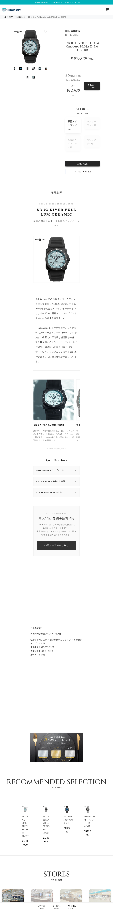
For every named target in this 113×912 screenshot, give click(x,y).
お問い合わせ (82, 164)
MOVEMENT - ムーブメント (56, 470)
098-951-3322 (47, 647)
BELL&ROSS (21, 17)
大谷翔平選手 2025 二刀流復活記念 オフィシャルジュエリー (56, 2)
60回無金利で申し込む (56, 545)
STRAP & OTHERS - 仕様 (56, 492)
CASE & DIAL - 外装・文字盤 (56, 481)
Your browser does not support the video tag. (56, 605)
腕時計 (11, 17)
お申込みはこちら (92, 86)
